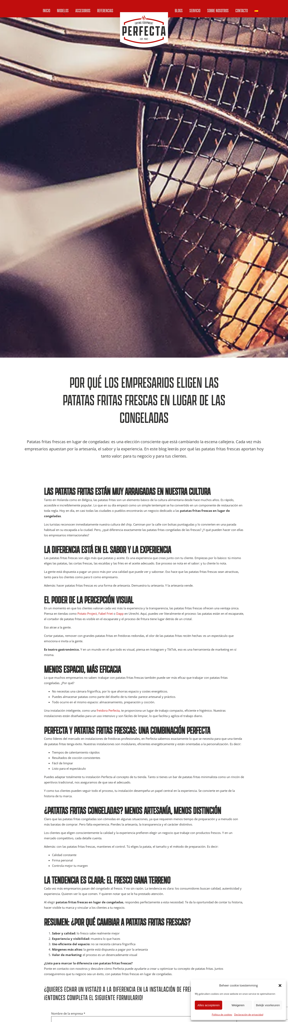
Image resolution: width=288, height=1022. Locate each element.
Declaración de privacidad (248, 1014)
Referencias (105, 10)
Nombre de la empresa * (68, 1013)
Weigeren (238, 1005)
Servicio (194, 10)
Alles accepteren (208, 1005)
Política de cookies (222, 1014)
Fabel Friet (105, 614)
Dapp (120, 614)
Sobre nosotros (218, 10)
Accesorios (82, 10)
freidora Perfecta (108, 710)
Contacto (241, 10)
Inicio (46, 10)
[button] (280, 985)
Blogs (179, 10)
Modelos (63, 10)
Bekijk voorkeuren (268, 1005)
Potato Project (87, 614)
